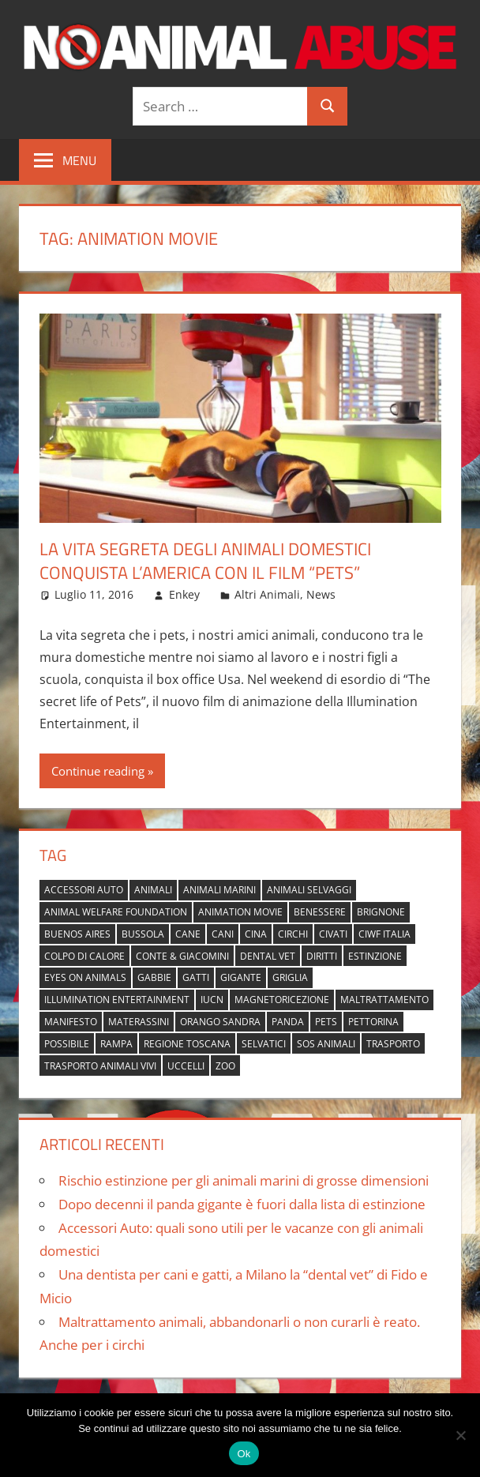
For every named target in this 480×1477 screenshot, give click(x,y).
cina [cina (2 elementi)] (256, 934)
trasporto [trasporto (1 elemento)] (393, 1043)
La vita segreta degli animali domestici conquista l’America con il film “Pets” (205, 561)
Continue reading (97, 771)
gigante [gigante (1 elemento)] (240, 977)
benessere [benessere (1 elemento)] (320, 912)
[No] (460, 1435)
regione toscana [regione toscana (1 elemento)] (187, 1043)
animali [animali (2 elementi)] (153, 889)
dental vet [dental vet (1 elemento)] (267, 956)
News (321, 594)
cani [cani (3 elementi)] (223, 934)
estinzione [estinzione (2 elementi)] (375, 956)
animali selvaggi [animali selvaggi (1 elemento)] (309, 889)
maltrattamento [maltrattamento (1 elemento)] (384, 999)
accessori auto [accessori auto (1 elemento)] (83, 889)
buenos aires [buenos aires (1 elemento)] (77, 934)
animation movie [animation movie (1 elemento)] (240, 912)
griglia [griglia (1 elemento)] (290, 977)
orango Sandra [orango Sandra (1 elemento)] (220, 1021)
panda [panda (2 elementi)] (288, 1021)
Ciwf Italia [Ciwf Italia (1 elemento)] (384, 934)
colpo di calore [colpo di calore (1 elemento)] (84, 956)
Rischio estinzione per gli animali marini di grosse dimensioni (243, 1180)
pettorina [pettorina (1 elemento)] (373, 1021)
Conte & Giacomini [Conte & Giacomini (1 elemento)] (182, 956)
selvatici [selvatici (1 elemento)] (264, 1043)
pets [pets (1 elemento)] (326, 1021)
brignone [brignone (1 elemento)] (381, 912)
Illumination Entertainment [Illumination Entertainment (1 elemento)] (116, 999)
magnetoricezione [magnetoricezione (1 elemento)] (281, 999)
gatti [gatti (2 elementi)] (195, 977)
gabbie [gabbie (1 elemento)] (154, 977)
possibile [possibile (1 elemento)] (66, 1043)
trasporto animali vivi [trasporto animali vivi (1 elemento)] (100, 1066)
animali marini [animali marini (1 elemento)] (219, 889)
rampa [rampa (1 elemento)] (116, 1043)
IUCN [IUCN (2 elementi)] (212, 999)
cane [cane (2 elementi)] (188, 934)
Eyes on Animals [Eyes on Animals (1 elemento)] (85, 977)
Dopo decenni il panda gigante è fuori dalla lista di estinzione (242, 1204)
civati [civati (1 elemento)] (333, 934)
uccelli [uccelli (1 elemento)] (185, 1066)
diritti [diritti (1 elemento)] (321, 956)
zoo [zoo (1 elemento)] (225, 1066)
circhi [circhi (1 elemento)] (293, 934)
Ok (243, 1454)
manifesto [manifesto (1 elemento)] (70, 1021)
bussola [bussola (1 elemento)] (143, 934)
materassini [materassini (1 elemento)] (138, 1021)
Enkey (184, 594)
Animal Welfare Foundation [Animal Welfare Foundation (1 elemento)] (115, 912)
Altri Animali (267, 594)
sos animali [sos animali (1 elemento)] (326, 1043)
